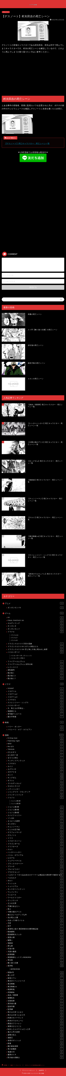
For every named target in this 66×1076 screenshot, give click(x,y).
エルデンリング (36, 623)
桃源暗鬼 (36, 989)
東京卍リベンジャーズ (36, 981)
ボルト (36, 881)
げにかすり (36, 752)
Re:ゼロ (36, 746)
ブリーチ (36, 866)
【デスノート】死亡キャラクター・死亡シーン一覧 (27, 143)
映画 (34, 722)
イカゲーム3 (36, 697)
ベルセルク (36, 878)
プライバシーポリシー (28, 1070)
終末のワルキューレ (36, 1021)
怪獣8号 (36, 972)
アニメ (34, 603)
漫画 (34, 735)
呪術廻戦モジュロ (36, 934)
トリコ (36, 838)
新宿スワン (36, 978)
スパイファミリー (36, 815)
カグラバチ (36, 769)
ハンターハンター (36, 852)
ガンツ (36, 775)
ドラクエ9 (14, 640)
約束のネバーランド (36, 1018)
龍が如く (36, 673)
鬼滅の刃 (36, 1052)
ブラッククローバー (36, 864)
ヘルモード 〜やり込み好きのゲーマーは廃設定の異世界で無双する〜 (36, 875)
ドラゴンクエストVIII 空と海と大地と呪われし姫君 (36, 649)
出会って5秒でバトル (36, 920)
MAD (36, 743)
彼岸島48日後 (15, 969)
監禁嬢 (36, 1009)
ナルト (36, 849)
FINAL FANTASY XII (36, 620)
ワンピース (36, 895)
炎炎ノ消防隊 (36, 995)
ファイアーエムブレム (36, 661)
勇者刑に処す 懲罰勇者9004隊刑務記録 (36, 929)
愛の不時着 (36, 717)
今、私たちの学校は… (36, 708)
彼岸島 (36, 966)
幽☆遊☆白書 (36, 963)
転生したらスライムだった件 (36, 1029)
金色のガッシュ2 (36, 1040)
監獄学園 (36, 1006)
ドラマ (34, 684)
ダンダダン (36, 824)
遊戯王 (36, 1038)
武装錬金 (36, 992)
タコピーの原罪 (36, 821)
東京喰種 (36, 984)
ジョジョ (36, 797)
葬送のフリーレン (36, 1023)
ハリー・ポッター (36, 727)
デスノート (6, 12)
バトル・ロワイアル (36, 855)
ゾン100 (36, 818)
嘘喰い (36, 940)
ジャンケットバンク (36, 795)
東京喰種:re (36, 986)
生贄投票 (36, 1001)
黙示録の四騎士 (36, 1057)
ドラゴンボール (36, 844)
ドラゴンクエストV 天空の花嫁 (36, 644)
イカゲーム (36, 691)
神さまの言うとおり (36, 1012)
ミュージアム (36, 886)
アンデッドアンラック (36, 761)
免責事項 (41, 1070)
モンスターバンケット (36, 889)
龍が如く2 (36, 676)
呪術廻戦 (36, 932)
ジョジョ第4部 (36, 810)
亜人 (36, 909)
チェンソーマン (36, 827)
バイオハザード (36, 652)
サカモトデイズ (36, 786)
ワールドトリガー (36, 898)
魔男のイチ (36, 1055)
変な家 (36, 946)
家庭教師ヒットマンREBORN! (36, 957)
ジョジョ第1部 (16, 801)
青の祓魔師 (36, 1049)
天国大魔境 (36, 951)
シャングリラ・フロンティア (36, 792)
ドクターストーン (36, 841)
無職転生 (36, 998)
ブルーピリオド (36, 869)
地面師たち (36, 711)
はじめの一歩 (36, 755)
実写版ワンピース (36, 714)
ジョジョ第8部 (36, 812)
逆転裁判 (36, 670)
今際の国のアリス (36, 912)
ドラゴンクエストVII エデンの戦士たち (36, 646)
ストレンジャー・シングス (36, 702)
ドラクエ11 (14, 635)
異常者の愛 (36, 1003)
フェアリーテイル (36, 861)
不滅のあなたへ (36, 906)
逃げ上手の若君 (36, 1032)
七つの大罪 (36, 903)
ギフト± (36, 780)
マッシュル (36, 883)
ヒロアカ (36, 858)
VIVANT (36, 688)
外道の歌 (36, 949)
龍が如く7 (36, 678)
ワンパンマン (36, 892)
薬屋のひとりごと (36, 1026)
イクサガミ (36, 700)
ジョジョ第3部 (36, 807)
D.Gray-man (36, 738)
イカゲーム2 (36, 694)
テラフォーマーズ (36, 832)
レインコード (36, 667)
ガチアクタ (36, 772)
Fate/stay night (36, 741)
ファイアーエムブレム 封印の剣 (36, 664)
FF (36, 617)
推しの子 (36, 975)
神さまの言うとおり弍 (36, 1015)
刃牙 (36, 923)
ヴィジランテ (36, 900)
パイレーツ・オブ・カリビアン (36, 729)
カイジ (36, 766)
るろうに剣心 (36, 758)
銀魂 (36, 1043)
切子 (36, 926)
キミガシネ (36, 626)
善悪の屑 (36, 937)
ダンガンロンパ (36, 629)
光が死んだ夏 (36, 917)
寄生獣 (36, 960)
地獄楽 (36, 943)
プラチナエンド (36, 872)
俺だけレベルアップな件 (36, 915)
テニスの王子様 (36, 829)
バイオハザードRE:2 (18, 658)
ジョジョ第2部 (16, 803)
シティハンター (36, 789)
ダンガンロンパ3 (36, 608)
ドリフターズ (36, 846)
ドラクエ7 (14, 638)
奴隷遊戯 (36, 954)
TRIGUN (36, 749)
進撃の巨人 (36, 1035)
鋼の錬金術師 (36, 1046)
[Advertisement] (33, 75)
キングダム (36, 778)
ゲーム (34, 613)
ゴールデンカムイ (36, 783)
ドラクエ (36, 632)
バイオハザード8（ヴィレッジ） (22, 655)
